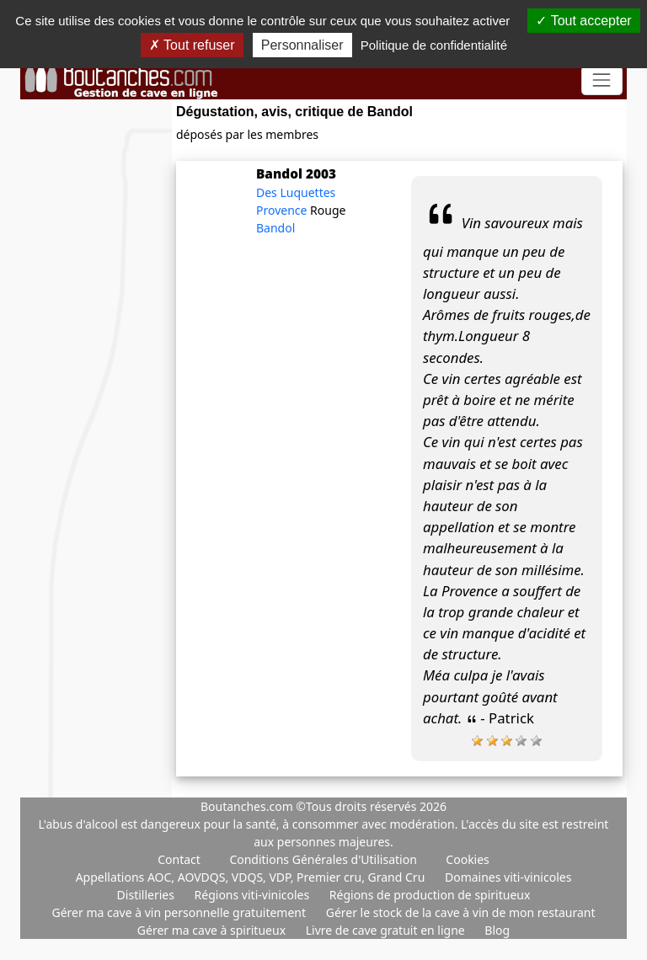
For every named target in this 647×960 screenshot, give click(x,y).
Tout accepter (583, 20)
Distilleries (147, 895)
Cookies (467, 859)
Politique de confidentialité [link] (434, 45)
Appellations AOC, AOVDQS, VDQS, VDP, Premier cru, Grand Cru (252, 877)
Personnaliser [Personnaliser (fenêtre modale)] (302, 45)
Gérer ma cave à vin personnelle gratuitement (179, 912)
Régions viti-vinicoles (254, 895)
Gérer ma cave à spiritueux (213, 930)
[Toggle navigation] (602, 80)
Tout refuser (192, 45)
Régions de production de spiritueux (430, 895)
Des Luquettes (295, 192)
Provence (283, 210)
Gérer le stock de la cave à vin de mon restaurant (461, 912)
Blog (497, 930)
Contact (179, 859)
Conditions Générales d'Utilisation (322, 859)
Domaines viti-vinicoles (508, 877)
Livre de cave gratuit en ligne (387, 930)
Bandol (275, 228)
